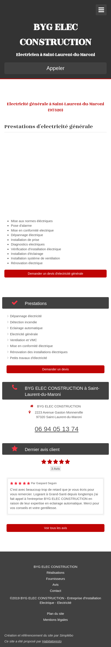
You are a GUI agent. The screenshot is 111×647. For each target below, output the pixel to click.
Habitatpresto (52, 641)
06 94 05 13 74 (56, 428)
